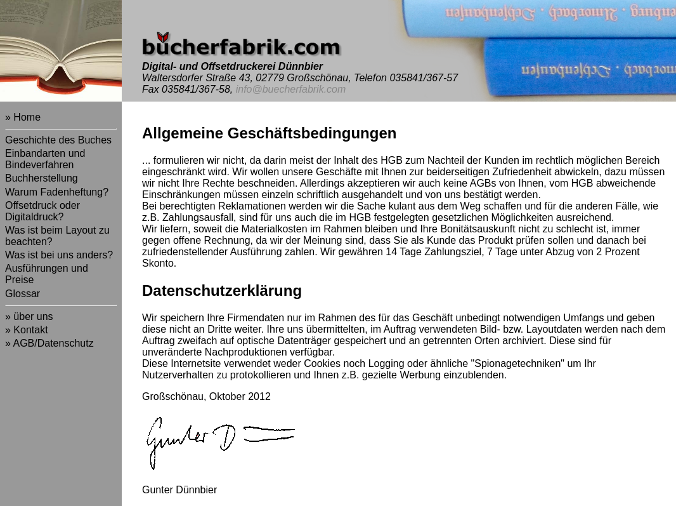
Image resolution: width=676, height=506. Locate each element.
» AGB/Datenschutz (49, 343)
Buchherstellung (41, 178)
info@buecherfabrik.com (291, 89)
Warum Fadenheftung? (56, 192)
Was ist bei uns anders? (59, 255)
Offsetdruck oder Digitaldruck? (42, 211)
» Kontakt (26, 329)
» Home (23, 117)
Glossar (22, 293)
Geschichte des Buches (58, 140)
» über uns (29, 316)
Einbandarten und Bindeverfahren (45, 159)
